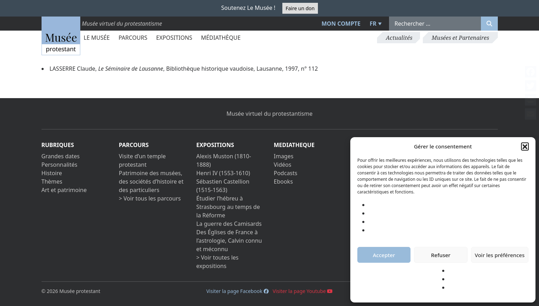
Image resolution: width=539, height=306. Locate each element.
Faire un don (300, 8)
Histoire (52, 173)
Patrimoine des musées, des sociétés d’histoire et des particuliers (151, 181)
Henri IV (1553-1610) (223, 173)
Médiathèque (220, 38)
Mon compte (341, 23)
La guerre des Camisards (229, 224)
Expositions (174, 38)
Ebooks (283, 181)
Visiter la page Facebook (237, 291)
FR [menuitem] (373, 23)
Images (284, 156)
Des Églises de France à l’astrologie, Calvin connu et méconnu (229, 240)
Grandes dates (61, 156)
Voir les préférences (500, 255)
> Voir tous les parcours (150, 198)
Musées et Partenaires (460, 38)
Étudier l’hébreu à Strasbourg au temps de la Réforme (228, 207)
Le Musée (97, 38)
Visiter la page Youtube (302, 291)
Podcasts (285, 173)
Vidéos (283, 164)
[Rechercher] (489, 24)
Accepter (384, 255)
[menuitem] (374, 23)
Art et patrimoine (64, 190)
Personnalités (59, 164)
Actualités (399, 38)
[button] (524, 146)
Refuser (440, 255)
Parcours (133, 38)
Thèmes (52, 181)
